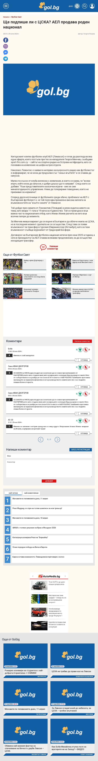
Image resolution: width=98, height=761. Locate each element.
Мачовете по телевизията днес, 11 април (30, 499)
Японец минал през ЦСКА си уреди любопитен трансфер (82, 291)
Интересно (42, 676)
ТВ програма (41, 714)
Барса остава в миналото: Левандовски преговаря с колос (38, 557)
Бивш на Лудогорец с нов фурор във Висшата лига (82, 261)
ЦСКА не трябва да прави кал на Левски (71, 671)
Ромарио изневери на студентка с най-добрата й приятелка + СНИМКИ (24, 671)
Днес (74, 6)
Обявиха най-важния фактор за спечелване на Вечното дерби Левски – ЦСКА (24, 748)
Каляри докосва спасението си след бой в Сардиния (34, 277)
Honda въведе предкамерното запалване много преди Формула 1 (46, 612)
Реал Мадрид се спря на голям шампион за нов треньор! (37, 508)
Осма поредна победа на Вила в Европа (30, 547)
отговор (84, 360)
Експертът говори (39, 754)
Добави (49, 481)
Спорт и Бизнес (87, 754)
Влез (73, 450)
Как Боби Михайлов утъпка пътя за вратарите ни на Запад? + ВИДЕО (69, 748)
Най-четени (13, 493)
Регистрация (83, 450)
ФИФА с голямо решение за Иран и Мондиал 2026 (34, 528)
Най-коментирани (31, 493)
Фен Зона (89, 714)
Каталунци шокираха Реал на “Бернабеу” (30, 537)
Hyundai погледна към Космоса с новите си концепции (48, 625)
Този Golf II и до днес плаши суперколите (48, 585)
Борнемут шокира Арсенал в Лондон (31, 290)
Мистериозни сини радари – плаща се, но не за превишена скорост (48, 598)
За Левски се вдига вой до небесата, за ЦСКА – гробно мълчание (71, 709)
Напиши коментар (52, 247)
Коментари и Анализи (84, 676)
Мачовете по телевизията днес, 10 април (30, 518)
